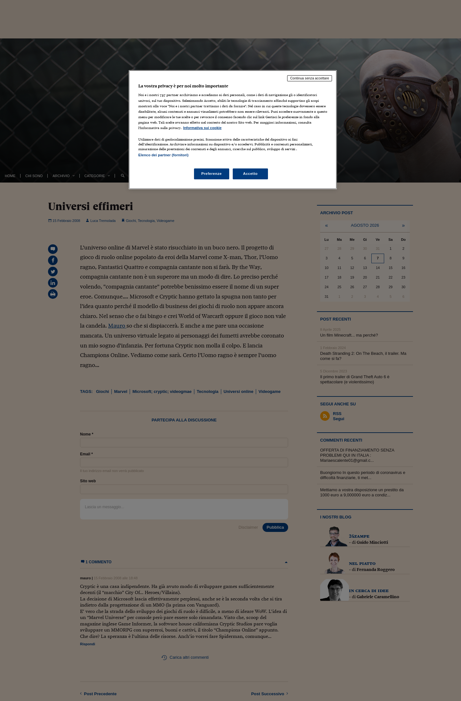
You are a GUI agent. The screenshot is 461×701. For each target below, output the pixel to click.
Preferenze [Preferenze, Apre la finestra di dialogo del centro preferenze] (211, 173)
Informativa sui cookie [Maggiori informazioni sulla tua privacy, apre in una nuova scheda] (202, 128)
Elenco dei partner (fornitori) (163, 155)
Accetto (250, 173)
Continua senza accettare (309, 78)
